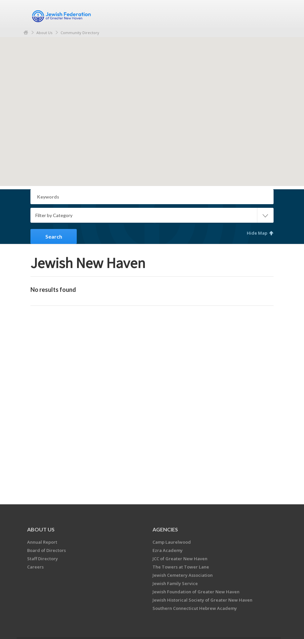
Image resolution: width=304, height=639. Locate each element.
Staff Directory (42, 559)
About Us (44, 32)
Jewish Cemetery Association (182, 575)
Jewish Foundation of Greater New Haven (195, 592)
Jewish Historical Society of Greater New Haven (202, 600)
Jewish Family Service (175, 583)
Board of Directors (46, 550)
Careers (35, 567)
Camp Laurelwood (171, 542)
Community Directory (80, 32)
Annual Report (42, 542)
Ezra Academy (167, 550)
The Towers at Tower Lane (180, 567)
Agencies (165, 529)
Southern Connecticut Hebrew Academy (194, 608)
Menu (266, 14)
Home (25, 32)
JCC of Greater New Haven (179, 559)
